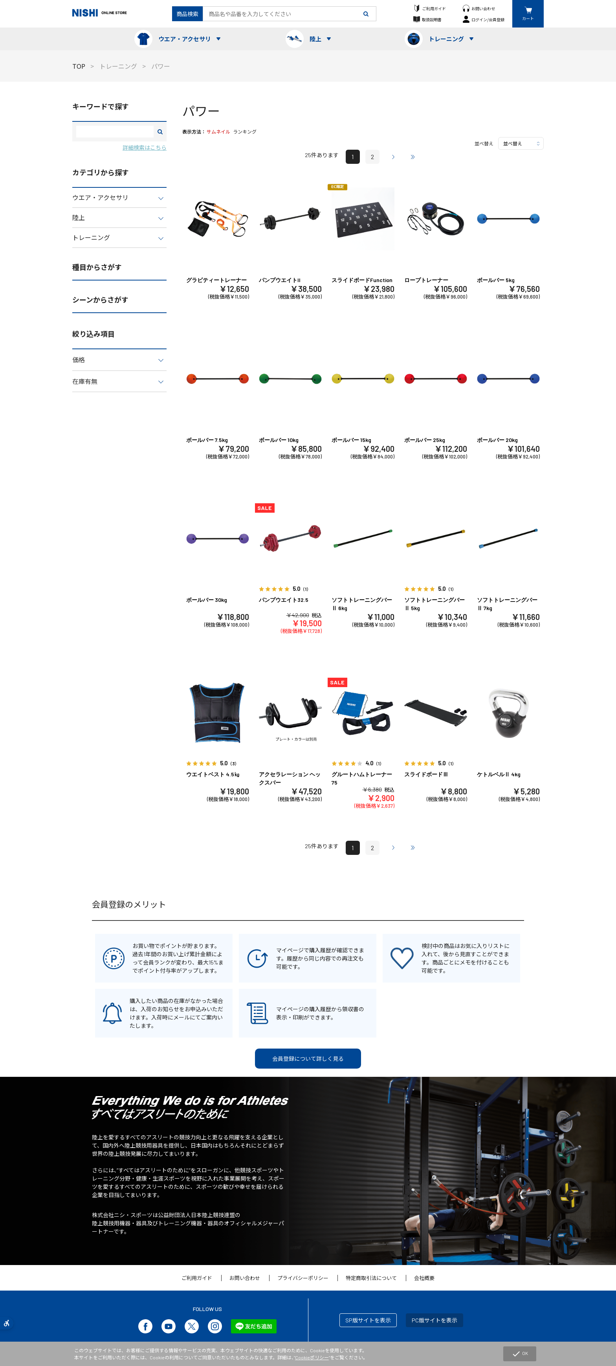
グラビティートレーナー (216, 280)
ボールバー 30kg (206, 599)
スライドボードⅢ (426, 774)
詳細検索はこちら (145, 147)
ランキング (245, 131)
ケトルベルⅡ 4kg (499, 774)
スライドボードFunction (362, 280)
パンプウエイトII (280, 280)
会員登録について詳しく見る (308, 1058)
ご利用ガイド (434, 8)
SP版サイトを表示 (368, 1320)
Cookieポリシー (312, 1357)
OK (520, 1354)
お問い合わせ (483, 8)
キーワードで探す (100, 106)
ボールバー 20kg (497, 439)
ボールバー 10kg (279, 439)
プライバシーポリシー (302, 1278)
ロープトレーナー (426, 280)
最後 (413, 157)
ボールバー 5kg (496, 280)
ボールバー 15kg (351, 439)
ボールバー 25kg (424, 439)
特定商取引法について (371, 1278)
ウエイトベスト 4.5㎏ (213, 774)
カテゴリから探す (100, 172)
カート (528, 18)
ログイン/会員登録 (487, 19)
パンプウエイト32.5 (283, 599)
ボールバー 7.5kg (207, 439)
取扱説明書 (432, 19)
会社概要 (424, 1278)
